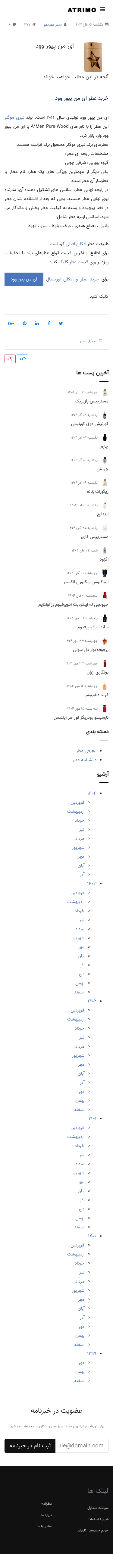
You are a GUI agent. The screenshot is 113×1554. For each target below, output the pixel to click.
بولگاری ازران (97, 672)
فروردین (77, 802)
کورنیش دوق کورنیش (89, 423)
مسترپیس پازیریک (91, 401)
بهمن (79, 983)
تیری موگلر (14, 117)
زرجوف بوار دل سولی (90, 649)
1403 (91, 883)
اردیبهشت (75, 811)
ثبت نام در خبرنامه (30, 1445)
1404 (91, 793)
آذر (82, 874)
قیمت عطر (78, 262)
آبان (81, 865)
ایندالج (102, 514)
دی (81, 974)
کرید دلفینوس (95, 695)
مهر (81, 856)
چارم (104, 446)
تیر (81, 829)
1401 (92, 1118)
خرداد (79, 820)
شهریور (78, 847)
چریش (102, 469)
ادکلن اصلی (75, 244)
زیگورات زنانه (97, 491)
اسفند (79, 992)
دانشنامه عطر (84, 760)
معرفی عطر (86, 751)
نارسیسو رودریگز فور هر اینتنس (81, 717)
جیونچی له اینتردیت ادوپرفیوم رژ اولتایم (73, 604)
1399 (91, 1353)
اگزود (104, 559)
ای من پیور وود (55, 45)
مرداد (79, 838)
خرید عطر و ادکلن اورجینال (71, 279)
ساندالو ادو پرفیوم (92, 627)
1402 (92, 1001)
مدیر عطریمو (53, 24)
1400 (92, 1236)
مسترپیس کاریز (94, 536)
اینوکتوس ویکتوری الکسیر (85, 582)
